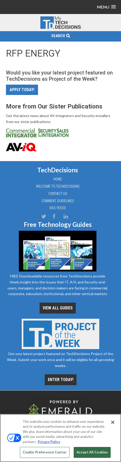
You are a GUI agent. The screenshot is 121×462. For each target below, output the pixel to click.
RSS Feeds (58, 208)
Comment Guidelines (57, 201)
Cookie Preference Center (45, 452)
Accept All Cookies (92, 452)
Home (58, 179)
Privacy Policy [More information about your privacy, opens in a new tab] (49, 442)
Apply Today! (22, 89)
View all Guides (58, 307)
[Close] (112, 422)
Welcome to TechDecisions (58, 186)
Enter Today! (60, 379)
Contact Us (57, 194)
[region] (60, 438)
